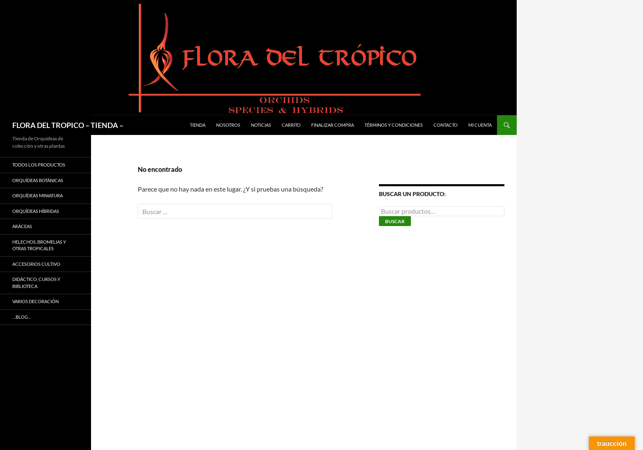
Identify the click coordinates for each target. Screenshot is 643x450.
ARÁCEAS (22, 226)
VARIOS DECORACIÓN (35, 301)
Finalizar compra (332, 125)
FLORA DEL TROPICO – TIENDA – (67, 125)
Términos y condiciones (394, 125)
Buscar (395, 221)
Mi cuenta (480, 125)
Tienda (197, 125)
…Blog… (21, 317)
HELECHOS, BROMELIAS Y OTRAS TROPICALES (39, 245)
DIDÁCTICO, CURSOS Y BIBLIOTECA (36, 282)
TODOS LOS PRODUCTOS (38, 164)
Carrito (291, 125)
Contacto (445, 125)
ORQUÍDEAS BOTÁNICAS (37, 180)
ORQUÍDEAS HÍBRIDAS (35, 211)
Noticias (261, 125)
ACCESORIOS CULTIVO (36, 264)
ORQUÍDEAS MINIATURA (37, 195)
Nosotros (228, 125)
